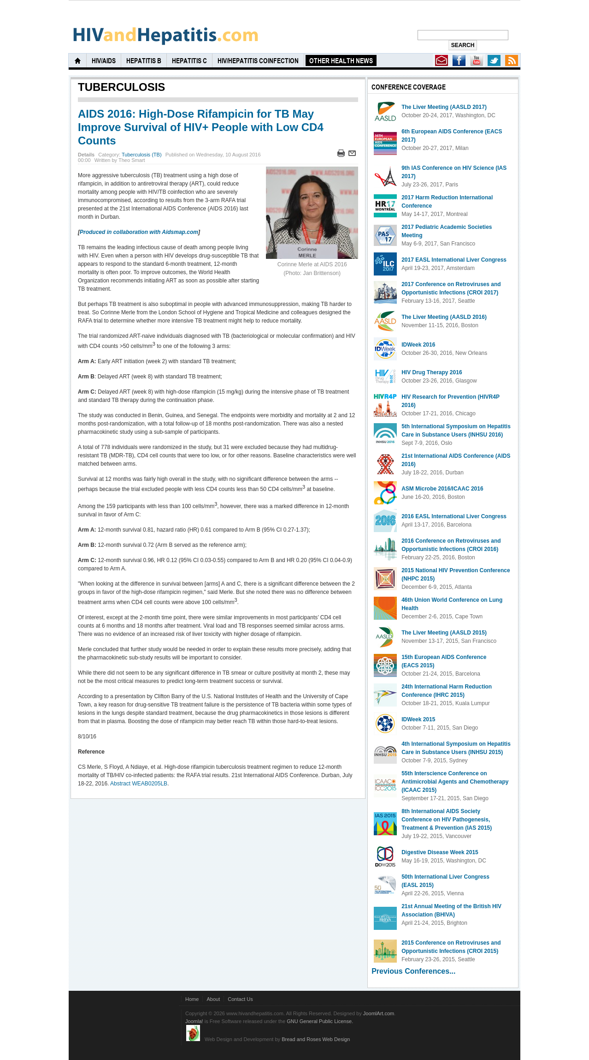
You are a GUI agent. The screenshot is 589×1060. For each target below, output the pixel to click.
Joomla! (194, 1021)
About (213, 999)
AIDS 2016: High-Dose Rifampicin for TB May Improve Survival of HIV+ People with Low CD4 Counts (201, 127)
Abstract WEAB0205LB (138, 783)
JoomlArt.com (378, 1013)
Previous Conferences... (413, 971)
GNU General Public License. (320, 1021)
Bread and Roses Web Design (316, 1039)
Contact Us (240, 999)
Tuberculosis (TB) (142, 154)
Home (192, 999)
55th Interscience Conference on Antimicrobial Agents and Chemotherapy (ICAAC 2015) (454, 781)
